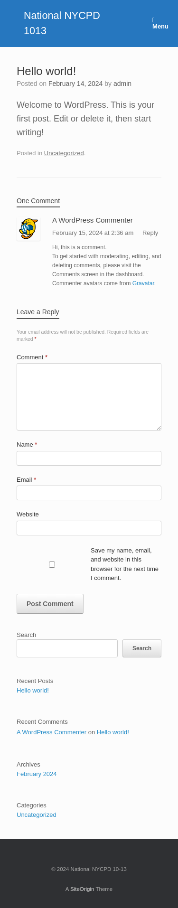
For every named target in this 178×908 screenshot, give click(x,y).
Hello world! (33, 690)
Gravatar (143, 283)
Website (28, 514)
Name (27, 444)
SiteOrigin (82, 889)
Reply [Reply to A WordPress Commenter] (150, 232)
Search (26, 634)
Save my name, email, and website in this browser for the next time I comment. (125, 564)
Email (26, 479)
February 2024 (37, 773)
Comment (32, 357)
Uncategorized (64, 153)
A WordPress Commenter (92, 220)
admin (122, 83)
